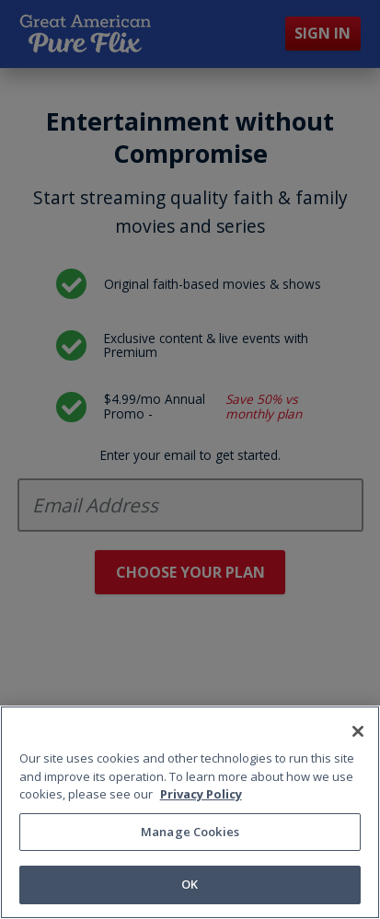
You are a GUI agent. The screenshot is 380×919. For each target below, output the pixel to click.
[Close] (358, 731)
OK (189, 884)
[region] (190, 812)
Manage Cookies (190, 831)
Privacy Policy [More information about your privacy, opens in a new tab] (201, 794)
